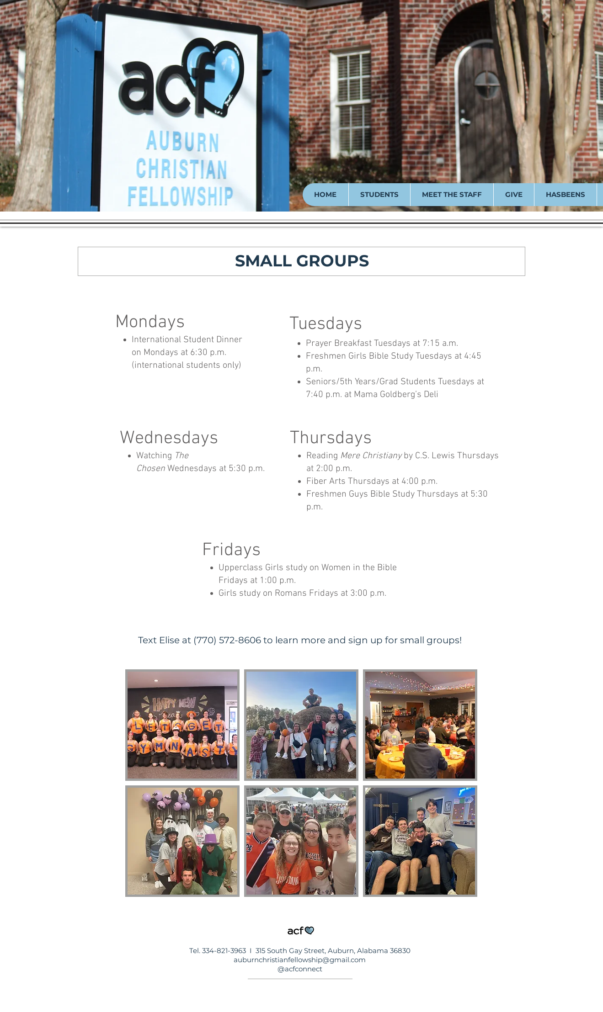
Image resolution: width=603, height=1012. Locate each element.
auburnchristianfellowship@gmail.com (300, 959)
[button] (379, 194)
